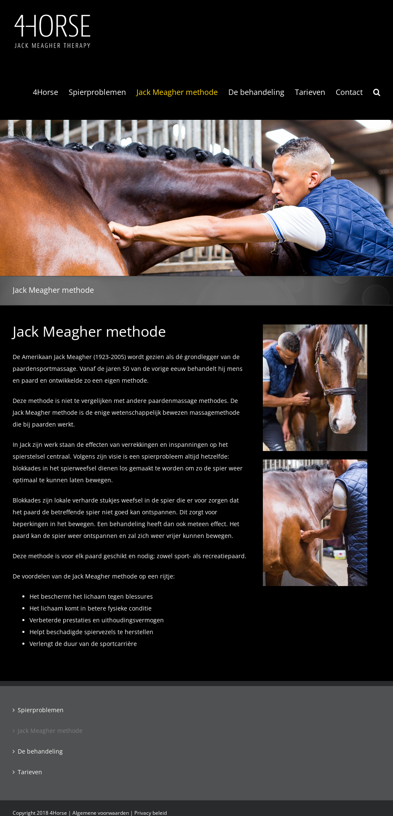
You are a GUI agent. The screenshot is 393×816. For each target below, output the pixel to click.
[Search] (376, 92)
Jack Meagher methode (50, 731)
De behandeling (40, 751)
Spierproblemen (41, 710)
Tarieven (30, 772)
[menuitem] (51, 92)
